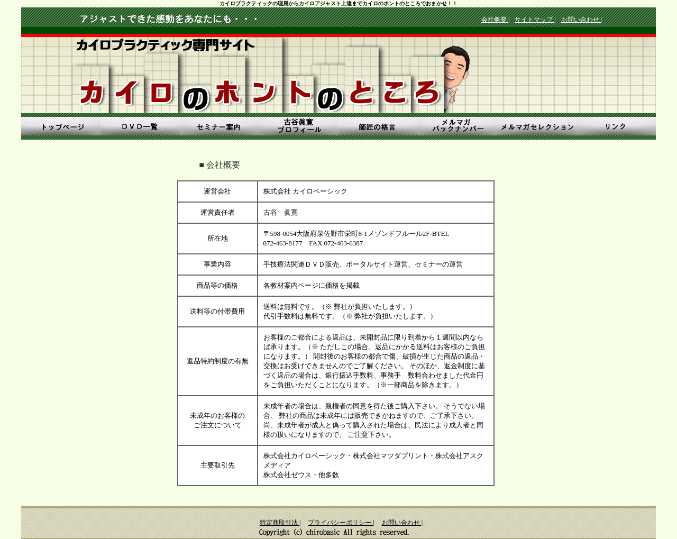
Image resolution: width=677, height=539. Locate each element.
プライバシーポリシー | (341, 522)
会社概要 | (495, 19)
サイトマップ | (535, 19)
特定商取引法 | (280, 522)
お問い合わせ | (581, 19)
